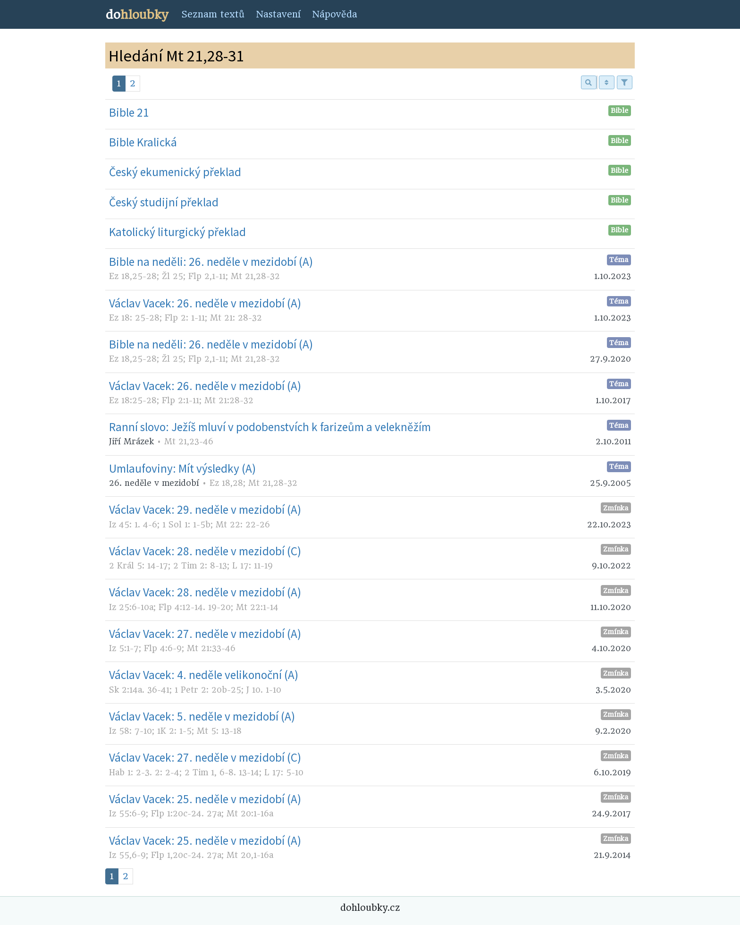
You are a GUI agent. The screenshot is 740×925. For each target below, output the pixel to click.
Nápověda (334, 14)
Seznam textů (212, 14)
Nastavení (278, 14)
